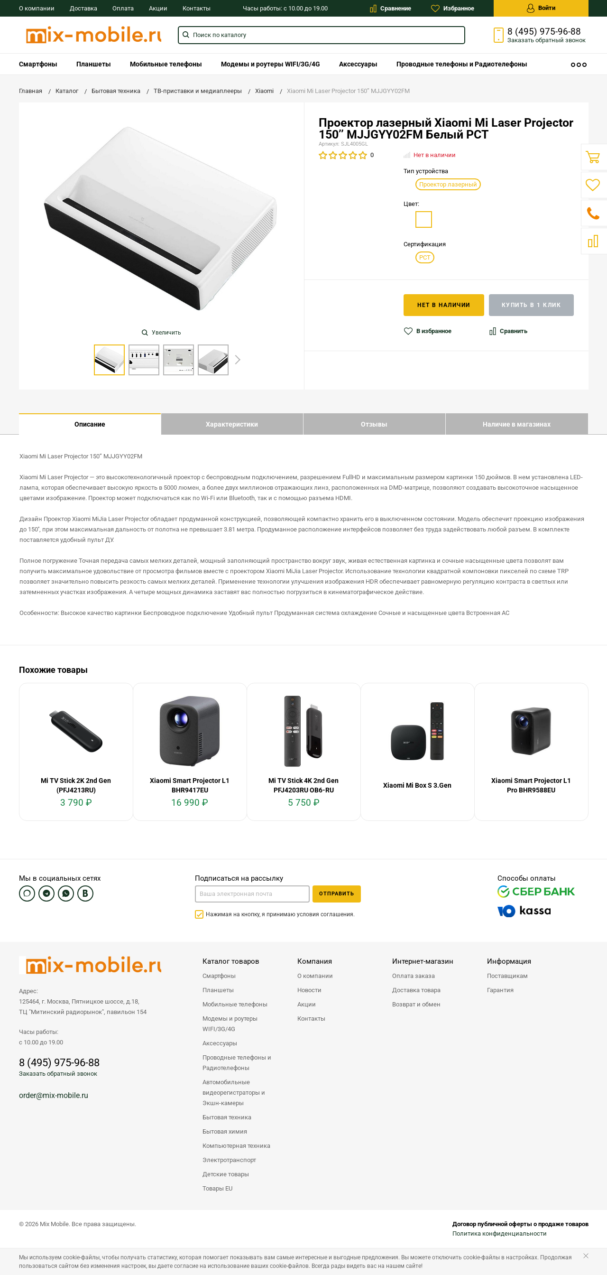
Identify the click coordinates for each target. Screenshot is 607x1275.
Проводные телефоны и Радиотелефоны (461, 64)
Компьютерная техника (236, 1145)
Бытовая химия (224, 1131)
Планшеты (93, 64)
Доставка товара (416, 990)
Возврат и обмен (416, 1004)
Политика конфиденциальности (499, 1233)
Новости (309, 990)
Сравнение (390, 8)
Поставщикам (507, 975)
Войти (541, 8)
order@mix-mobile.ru (53, 1095)
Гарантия (500, 990)
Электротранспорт (229, 1159)
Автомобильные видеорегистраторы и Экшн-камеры (233, 1093)
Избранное (452, 8)
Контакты (197, 8)
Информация (509, 961)
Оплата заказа (413, 975)
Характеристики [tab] (232, 424)
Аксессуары (358, 64)
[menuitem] (38, 64)
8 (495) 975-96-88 (544, 32)
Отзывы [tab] (374, 424)
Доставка (83, 8)
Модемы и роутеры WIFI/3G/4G (270, 64)
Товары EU (217, 1188)
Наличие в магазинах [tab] (517, 424)
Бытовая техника (226, 1117)
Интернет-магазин (422, 961)
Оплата (123, 8)
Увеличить (161, 332)
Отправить (336, 894)
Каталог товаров (230, 961)
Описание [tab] (89, 424)
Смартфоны (38, 64)
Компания (314, 961)
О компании (37, 8)
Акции (158, 8)
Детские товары (225, 1174)
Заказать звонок (546, 40)
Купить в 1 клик (531, 305)
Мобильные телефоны (166, 64)
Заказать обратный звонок (58, 1073)
